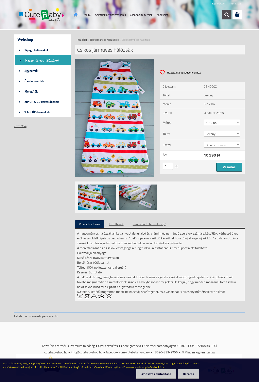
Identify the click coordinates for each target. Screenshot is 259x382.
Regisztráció (235, 3)
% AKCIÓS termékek (37, 112)
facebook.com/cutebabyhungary (128, 352)
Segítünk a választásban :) (110, 15)
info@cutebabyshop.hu (87, 352)
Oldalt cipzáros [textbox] (216, 145)
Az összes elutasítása (156, 373)
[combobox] (222, 122)
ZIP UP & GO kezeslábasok (41, 101)
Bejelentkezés (218, 3)
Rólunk (87, 15)
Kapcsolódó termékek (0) (149, 224)
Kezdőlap (82, 40)
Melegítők (31, 91)
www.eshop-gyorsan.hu (43, 316)
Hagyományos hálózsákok (42, 60)
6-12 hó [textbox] (211, 122)
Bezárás (188, 373)
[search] (226, 14)
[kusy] (168, 166)
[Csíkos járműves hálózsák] (114, 60)
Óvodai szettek (34, 81)
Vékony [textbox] (210, 133)
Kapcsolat (162, 15)
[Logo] (42, 15)
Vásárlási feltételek (141, 15)
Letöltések (116, 224)
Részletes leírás (89, 224)
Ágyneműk (31, 70)
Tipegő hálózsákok (36, 50)
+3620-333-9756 (165, 352)
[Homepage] (75, 14)
